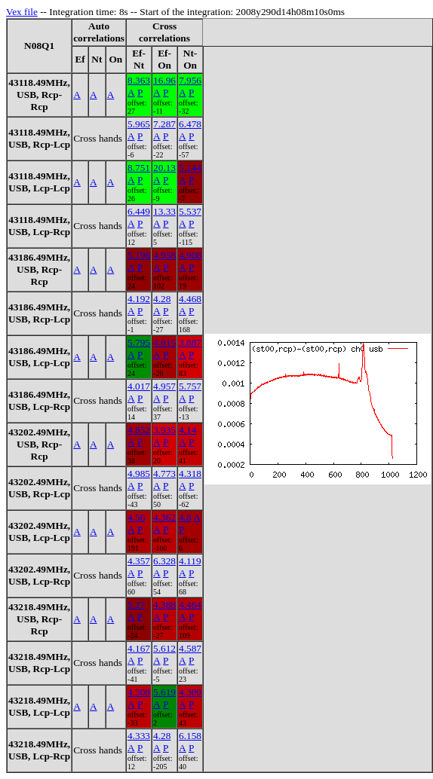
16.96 (164, 80)
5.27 (136, 604)
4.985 (138, 473)
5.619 (164, 692)
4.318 (190, 473)
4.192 (138, 298)
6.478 (190, 124)
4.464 (190, 604)
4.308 (138, 692)
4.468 (190, 298)
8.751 (138, 167)
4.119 (190, 561)
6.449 (138, 211)
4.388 (164, 604)
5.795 (138, 342)
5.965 (138, 124)
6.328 (164, 561)
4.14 (187, 429)
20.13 (164, 167)
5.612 (164, 648)
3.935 (164, 429)
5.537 (190, 211)
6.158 (190, 735)
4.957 (164, 386)
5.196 (138, 255)
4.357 (138, 561)
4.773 (164, 473)
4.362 (164, 517)
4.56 (136, 517)
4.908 (190, 255)
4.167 (138, 648)
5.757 (190, 386)
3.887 (190, 342)
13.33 (164, 211)
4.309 (190, 692)
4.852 (138, 429)
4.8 (185, 517)
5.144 (190, 167)
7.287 (164, 124)
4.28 (161, 298)
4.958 (164, 255)
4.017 (138, 386)
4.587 (190, 648)
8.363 (138, 80)
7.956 (190, 80)
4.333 (138, 735)
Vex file (22, 11)
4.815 (164, 342)
